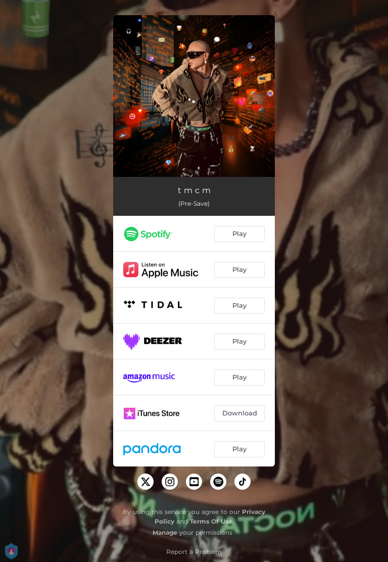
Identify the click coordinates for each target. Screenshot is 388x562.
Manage (165, 532)
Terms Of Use (211, 521)
